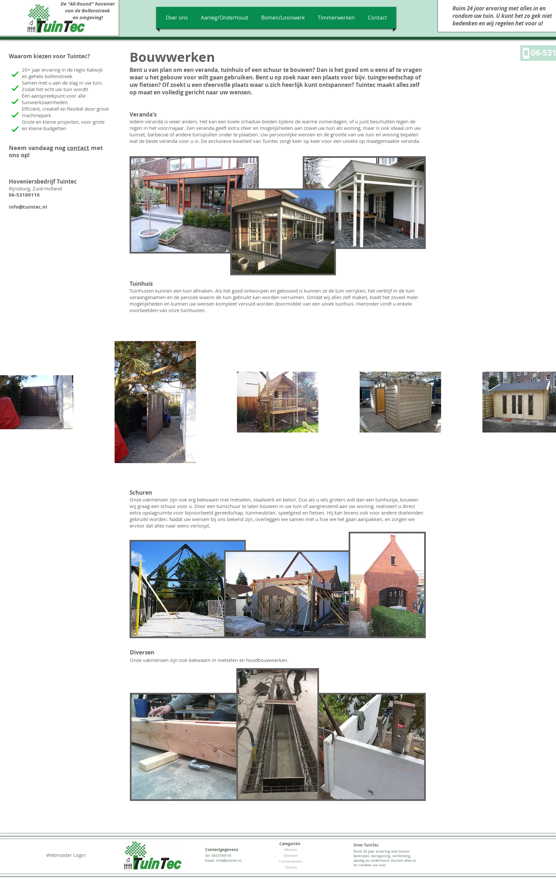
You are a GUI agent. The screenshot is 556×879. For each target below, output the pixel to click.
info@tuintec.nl (28, 206)
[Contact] (291, 868)
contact (78, 148)
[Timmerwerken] (291, 862)
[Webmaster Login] (66, 855)
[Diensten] (291, 856)
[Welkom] (291, 850)
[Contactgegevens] (221, 850)
